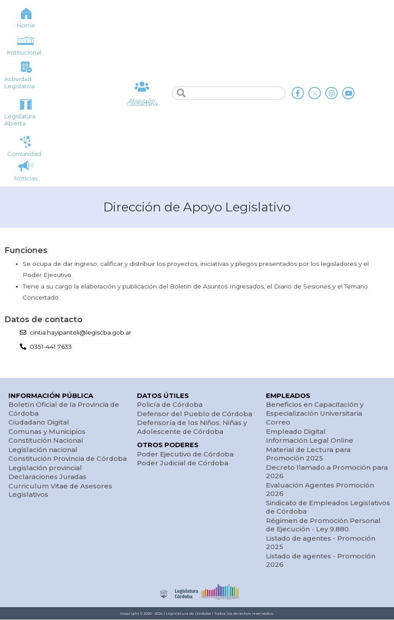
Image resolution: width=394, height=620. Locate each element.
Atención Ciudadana (142, 102)
